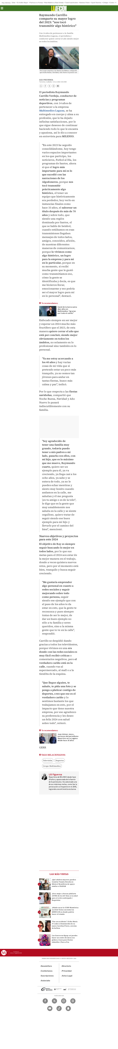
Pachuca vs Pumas (36, 2)
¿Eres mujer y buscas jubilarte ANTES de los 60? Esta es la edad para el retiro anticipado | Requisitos (65, 896)
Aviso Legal (67, 976)
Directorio (66, 966)
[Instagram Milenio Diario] (63, 1001)
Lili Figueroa (46, 79)
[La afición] (59, 8)
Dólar (13, 2)
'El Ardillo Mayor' (22, 2)
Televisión (47, 760)
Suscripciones (47, 976)
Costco (111, 2)
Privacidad (67, 971)
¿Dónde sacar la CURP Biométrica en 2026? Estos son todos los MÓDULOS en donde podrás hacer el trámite (65, 910)
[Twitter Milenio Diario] (54, 1001)
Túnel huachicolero (71, 2)
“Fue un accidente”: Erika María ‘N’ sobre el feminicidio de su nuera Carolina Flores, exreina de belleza (65, 924)
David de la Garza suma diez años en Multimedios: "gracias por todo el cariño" (67, 310)
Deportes (60, 760)
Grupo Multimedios (52, 766)
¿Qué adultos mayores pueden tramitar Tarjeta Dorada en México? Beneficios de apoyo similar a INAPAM (64, 882)
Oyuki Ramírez (96, 2)
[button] (2, 9)
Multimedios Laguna (52, 110)
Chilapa (105, 2)
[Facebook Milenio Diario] (45, 1001)
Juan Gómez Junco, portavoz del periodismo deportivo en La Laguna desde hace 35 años (68, 737)
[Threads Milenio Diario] (72, 1001)
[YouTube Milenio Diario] (49, 1008)
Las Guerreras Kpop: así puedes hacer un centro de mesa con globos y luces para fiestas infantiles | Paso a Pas (65, 938)
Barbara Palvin (85, 2)
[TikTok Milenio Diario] (59, 1008)
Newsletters (46, 966)
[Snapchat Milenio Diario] (68, 1008)
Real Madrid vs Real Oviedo (54, 2)
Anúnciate (45, 981)
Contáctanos (47, 971)
